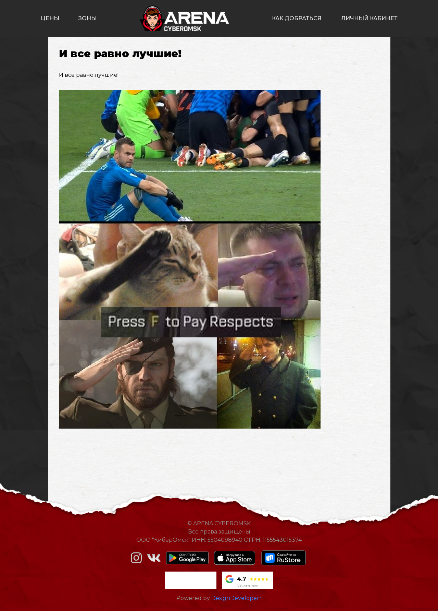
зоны (87, 18)
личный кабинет (369, 18)
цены (50, 18)
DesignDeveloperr (236, 598)
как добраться (297, 18)
